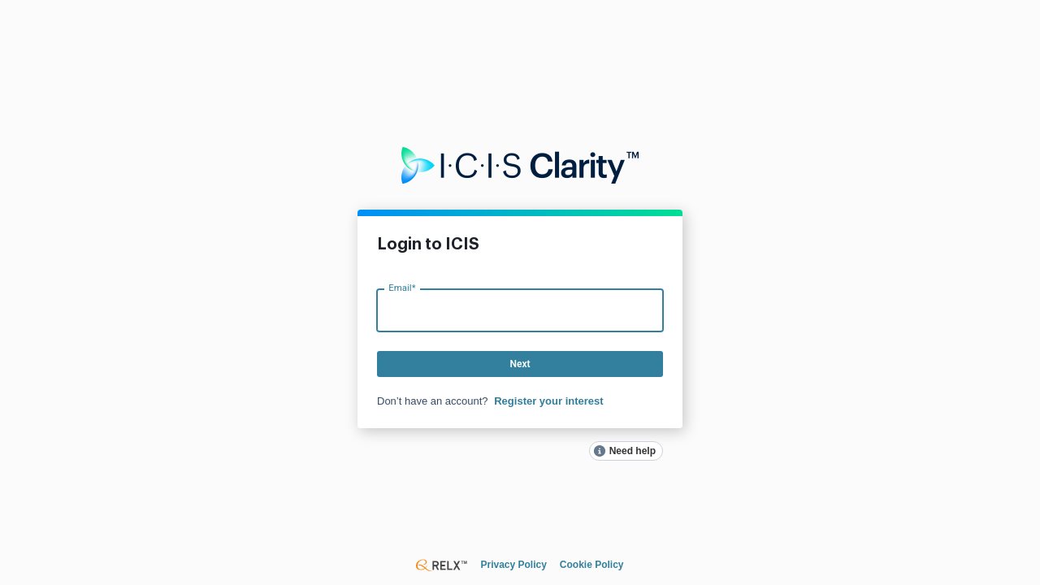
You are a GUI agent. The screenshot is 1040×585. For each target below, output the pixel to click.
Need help (632, 451)
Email (401, 287)
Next (519, 364)
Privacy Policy (513, 564)
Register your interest (548, 401)
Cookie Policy (592, 564)
